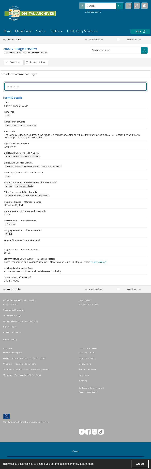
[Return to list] (22, 39)
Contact (75, 451)
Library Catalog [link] (10, 340)
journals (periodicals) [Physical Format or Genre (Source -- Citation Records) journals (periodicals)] (24, 186)
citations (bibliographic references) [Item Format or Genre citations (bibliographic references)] (21, 125)
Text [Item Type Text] (8, 116)
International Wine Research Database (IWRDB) (26, 53)
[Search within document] (144, 50)
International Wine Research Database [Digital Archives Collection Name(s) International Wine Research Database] (23, 157)
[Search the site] (94, 6)
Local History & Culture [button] (83, 31)
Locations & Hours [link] (87, 353)
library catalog (98, 262)
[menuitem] (39, 304)
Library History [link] (9, 327)
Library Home (23, 31)
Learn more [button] (87, 463)
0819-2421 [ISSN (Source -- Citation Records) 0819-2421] (10, 224)
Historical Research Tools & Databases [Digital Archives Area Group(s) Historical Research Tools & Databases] (22, 166)
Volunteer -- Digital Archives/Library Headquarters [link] (26, 369)
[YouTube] (82, 432)
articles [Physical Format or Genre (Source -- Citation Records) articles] (9, 186)
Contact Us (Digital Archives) (91, 388)
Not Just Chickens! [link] (87, 369)
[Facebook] (88, 432)
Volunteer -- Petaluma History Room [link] (19, 364)
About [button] (41, 31)
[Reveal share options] (128, 6)
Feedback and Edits (87, 392)
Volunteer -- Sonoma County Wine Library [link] (22, 375)
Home (7, 31)
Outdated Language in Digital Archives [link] (20, 321)
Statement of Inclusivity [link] (14, 310)
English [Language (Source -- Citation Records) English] (9, 234)
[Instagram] (94, 432)
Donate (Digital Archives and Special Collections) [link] (24, 358)
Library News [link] (85, 364)
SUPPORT (7, 349)
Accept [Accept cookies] (140, 464)
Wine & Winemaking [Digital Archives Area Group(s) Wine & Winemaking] (51, 166)
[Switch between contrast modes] (144, 6)
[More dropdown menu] (140, 31)
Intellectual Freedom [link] (12, 332)
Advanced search (86, 12)
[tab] (75, 86)
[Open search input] (120, 6)
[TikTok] (101, 432)
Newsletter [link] (84, 375)
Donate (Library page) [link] (12, 353)
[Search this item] (116, 50)
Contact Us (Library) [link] (87, 358)
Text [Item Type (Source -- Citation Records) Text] (8, 176)
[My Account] (136, 6)
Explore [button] (57, 31)
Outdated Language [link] (12, 316)
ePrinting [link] (83, 381)
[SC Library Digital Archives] (30, 13)
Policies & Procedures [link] (88, 304)
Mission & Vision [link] (10, 304)
